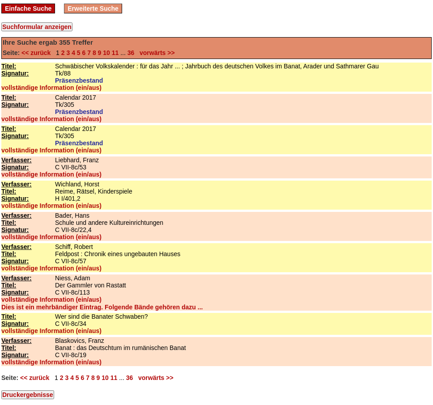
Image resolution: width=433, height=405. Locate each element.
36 (131, 52)
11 (115, 52)
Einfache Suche (28, 8)
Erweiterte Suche (93, 8)
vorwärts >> (155, 52)
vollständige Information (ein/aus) (51, 87)
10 (106, 52)
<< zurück (37, 52)
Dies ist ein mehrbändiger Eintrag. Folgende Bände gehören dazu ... (102, 307)
